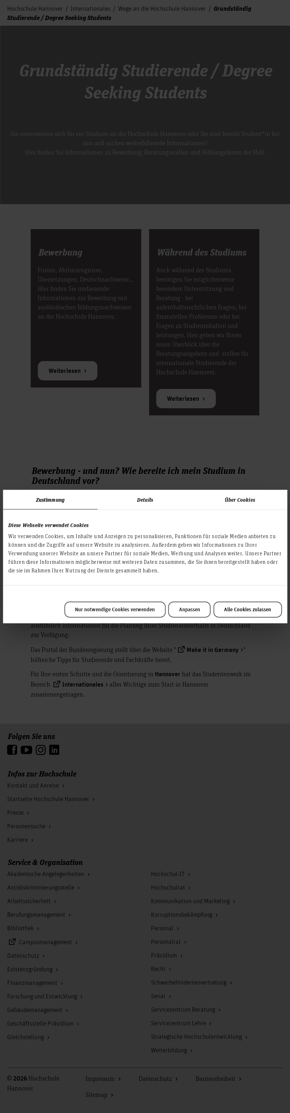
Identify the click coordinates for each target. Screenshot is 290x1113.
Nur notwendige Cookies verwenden (115, 610)
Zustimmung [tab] (50, 499)
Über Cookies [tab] (240, 499)
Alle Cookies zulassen (247, 610)
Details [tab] (145, 499)
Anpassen (189, 610)
